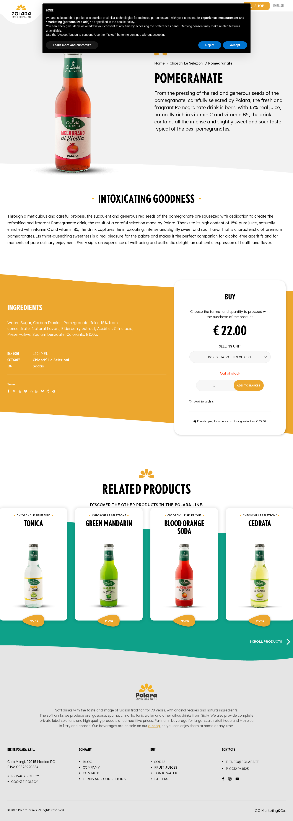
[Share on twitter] (14, 391)
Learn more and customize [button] (72, 45)
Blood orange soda (184, 527)
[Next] (288, 641)
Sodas (38, 366)
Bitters (161, 779)
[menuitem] (256, 5)
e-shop (154, 726)
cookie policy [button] (125, 22)
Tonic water (165, 773)
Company (91, 767)
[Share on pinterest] (25, 391)
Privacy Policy (25, 776)
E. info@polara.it (242, 762)
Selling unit (230, 346)
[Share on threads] (19, 391)
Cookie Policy (24, 782)
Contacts (91, 773)
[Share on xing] (47, 391)
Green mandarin (109, 523)
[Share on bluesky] (42, 391)
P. (237, 769)
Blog (87, 762)
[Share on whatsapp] (36, 391)
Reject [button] (209, 45)
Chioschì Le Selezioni (186, 63)
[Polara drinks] (11, 6)
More (34, 620)
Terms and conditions (104, 779)
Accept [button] (235, 45)
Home (159, 63)
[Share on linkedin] (31, 391)
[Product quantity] (214, 385)
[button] (73, 105)
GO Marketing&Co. (270, 810)
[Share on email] (53, 391)
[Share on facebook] (8, 391)
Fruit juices (165, 767)
